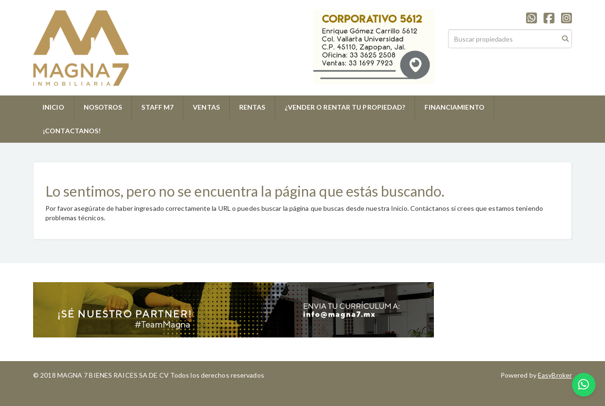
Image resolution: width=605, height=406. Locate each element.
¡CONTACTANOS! (72, 131)
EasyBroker (555, 375)
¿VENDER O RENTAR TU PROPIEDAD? (345, 107)
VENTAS (206, 107)
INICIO (53, 107)
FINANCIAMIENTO (454, 107)
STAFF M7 (157, 107)
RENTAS (252, 107)
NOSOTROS (103, 107)
